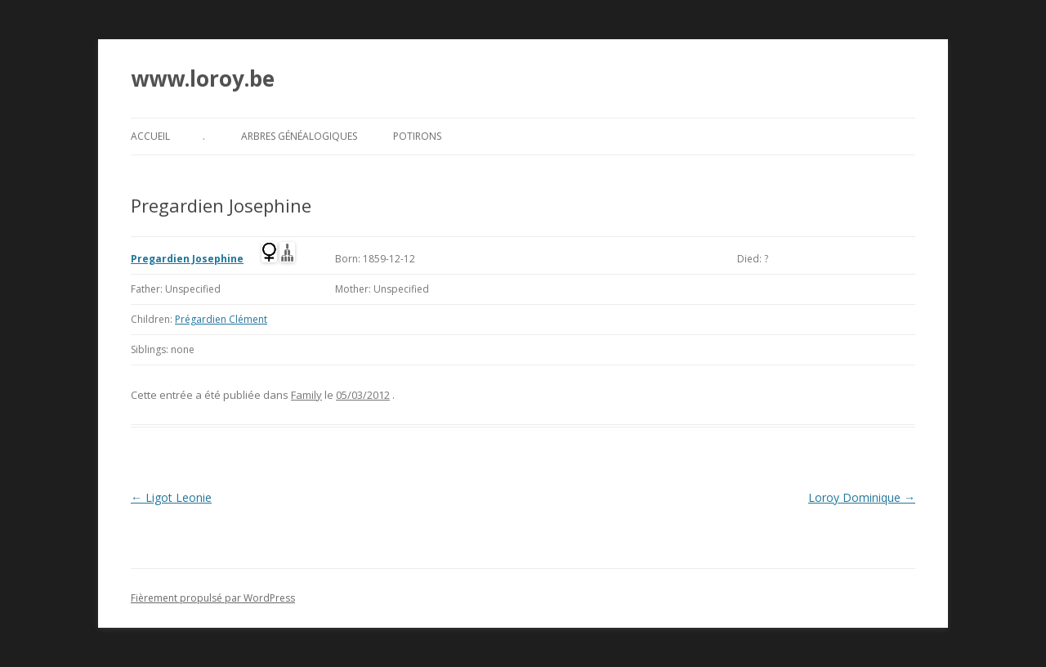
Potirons (417, 136)
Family (306, 394)
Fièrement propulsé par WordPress (213, 598)
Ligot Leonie (171, 497)
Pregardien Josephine (187, 259)
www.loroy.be (203, 78)
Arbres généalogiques (299, 136)
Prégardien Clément (221, 319)
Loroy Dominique (861, 497)
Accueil (150, 136)
